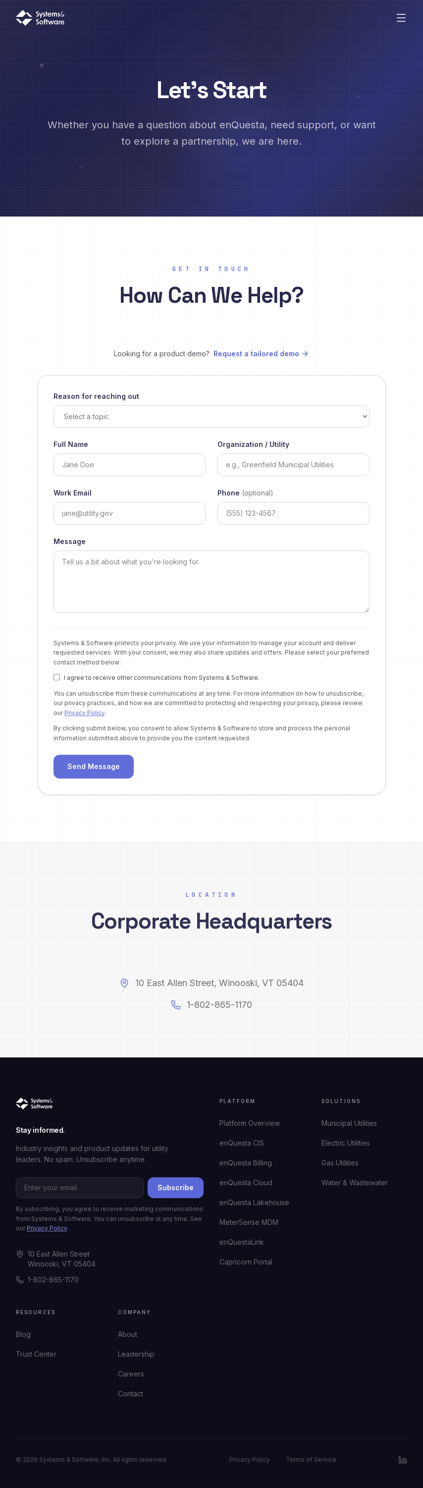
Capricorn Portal (245, 1262)
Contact (130, 1393)
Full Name (70, 446)
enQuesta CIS (241, 1143)
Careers (131, 1374)
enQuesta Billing (245, 1162)
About (127, 1334)
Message (69, 543)
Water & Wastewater (354, 1182)
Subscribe (176, 1187)
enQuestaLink (241, 1242)
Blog (23, 1334)
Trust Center (36, 1354)
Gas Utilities (340, 1162)
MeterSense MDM (248, 1222)
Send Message (93, 769)
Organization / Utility (253, 446)
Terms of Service (311, 1459)
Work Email (72, 495)
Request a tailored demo (261, 353)
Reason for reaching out (96, 398)
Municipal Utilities (349, 1123)
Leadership (136, 1354)
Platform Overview (249, 1123)
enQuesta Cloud (245, 1182)
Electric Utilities (345, 1143)
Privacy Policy (84, 714)
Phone (245, 495)
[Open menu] (401, 18)
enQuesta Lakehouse (254, 1202)
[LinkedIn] (402, 1459)
